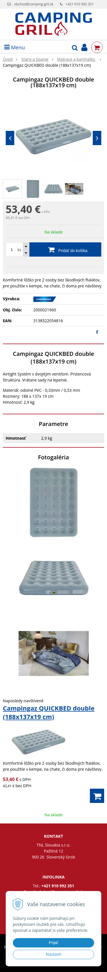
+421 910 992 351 (80, 4)
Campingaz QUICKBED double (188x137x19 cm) (48, 712)
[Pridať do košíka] (53, 249)
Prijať (53, 942)
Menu (14, 47)
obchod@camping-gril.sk (33, 4)
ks (19, 249)
